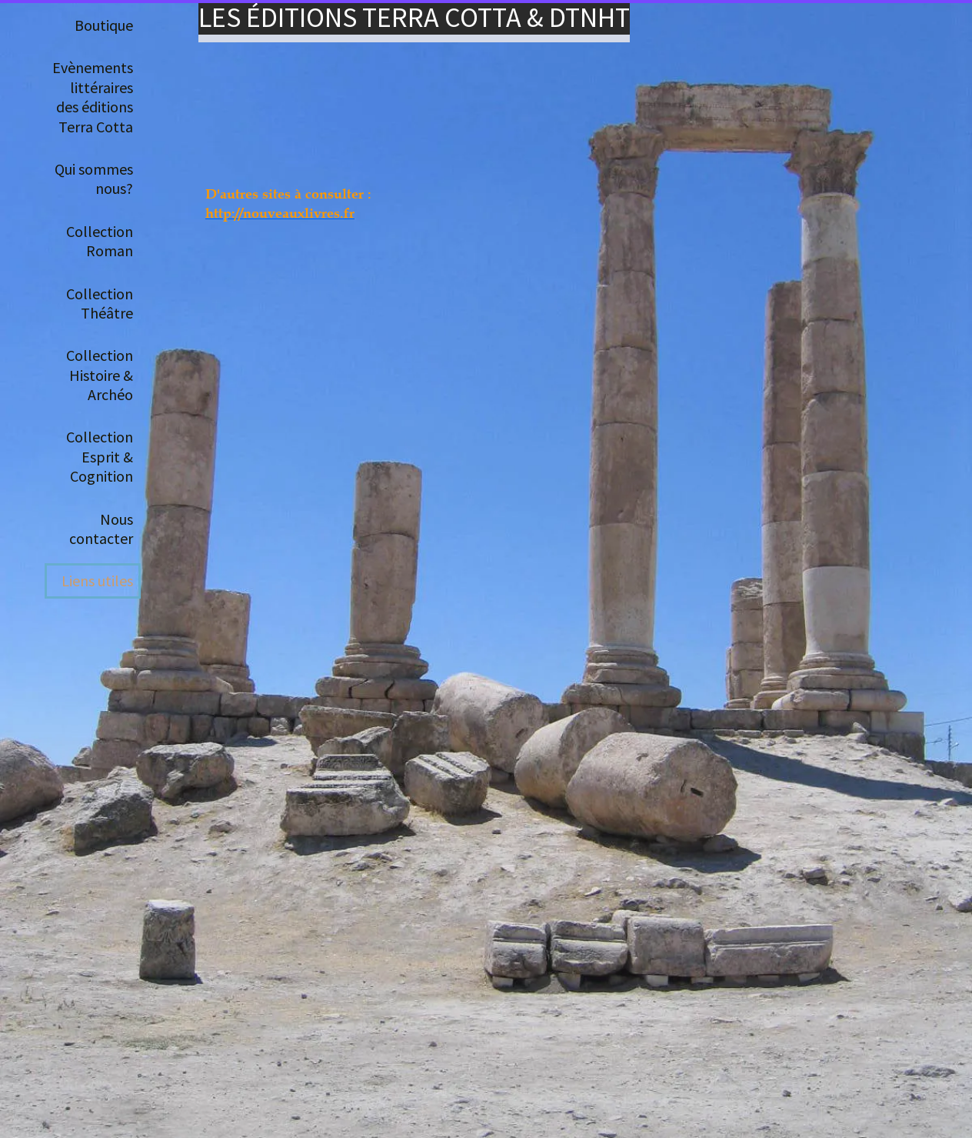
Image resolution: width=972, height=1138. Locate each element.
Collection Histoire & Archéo (99, 374)
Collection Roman (99, 241)
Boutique (104, 25)
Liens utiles (97, 580)
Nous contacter (101, 528)
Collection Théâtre (99, 303)
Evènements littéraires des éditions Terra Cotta (92, 96)
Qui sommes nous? (94, 178)
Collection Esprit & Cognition (99, 456)
